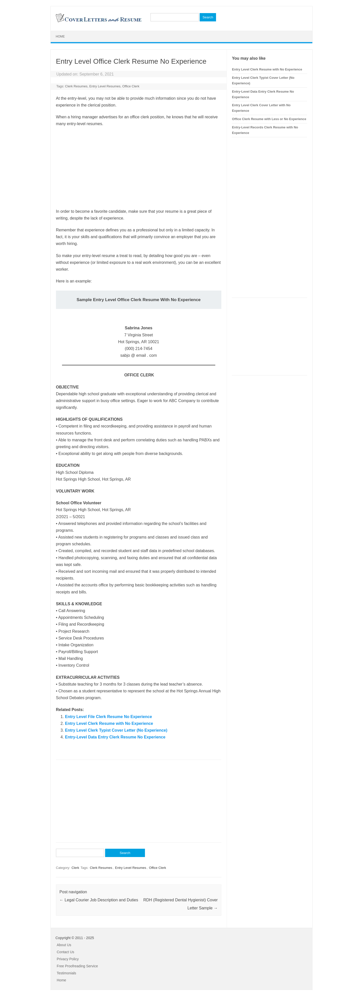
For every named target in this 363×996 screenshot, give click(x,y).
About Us (64, 945)
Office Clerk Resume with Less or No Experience (269, 119)
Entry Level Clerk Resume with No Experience (109, 723)
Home (60, 36)
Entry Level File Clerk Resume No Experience (108, 717)
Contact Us (65, 952)
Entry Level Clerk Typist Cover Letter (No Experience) (116, 730)
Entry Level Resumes (104, 86)
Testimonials (66, 973)
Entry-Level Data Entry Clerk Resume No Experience (115, 737)
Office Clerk (130, 86)
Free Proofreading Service (77, 966)
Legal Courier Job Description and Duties (98, 900)
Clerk (75, 868)
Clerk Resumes (76, 86)
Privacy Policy (68, 959)
